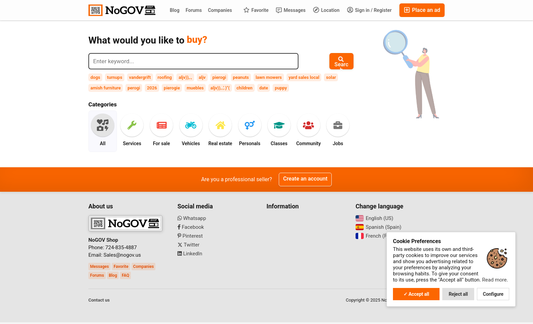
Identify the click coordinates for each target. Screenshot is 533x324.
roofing (165, 77)
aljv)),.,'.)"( (220, 87)
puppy (281, 87)
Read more (494, 280)
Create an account (305, 180)
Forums (194, 10)
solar (331, 77)
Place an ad (422, 10)
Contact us (99, 301)
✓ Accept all (416, 294)
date (263, 87)
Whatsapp (191, 220)
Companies (220, 10)
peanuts (241, 77)
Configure (493, 294)
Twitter (188, 246)
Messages (291, 10)
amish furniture (105, 87)
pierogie (172, 87)
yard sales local (304, 77)
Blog (174, 10)
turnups (114, 77)
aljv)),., (185, 77)
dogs (95, 77)
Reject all (458, 294)
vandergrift (140, 77)
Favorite (256, 10)
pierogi (219, 77)
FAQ (125, 277)
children (245, 87)
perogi (133, 87)
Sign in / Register (369, 10)
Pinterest (190, 238)
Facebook (190, 229)
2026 (152, 87)
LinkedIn (189, 255)
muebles (195, 87)
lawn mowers (269, 77)
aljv (202, 77)
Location (326, 10)
